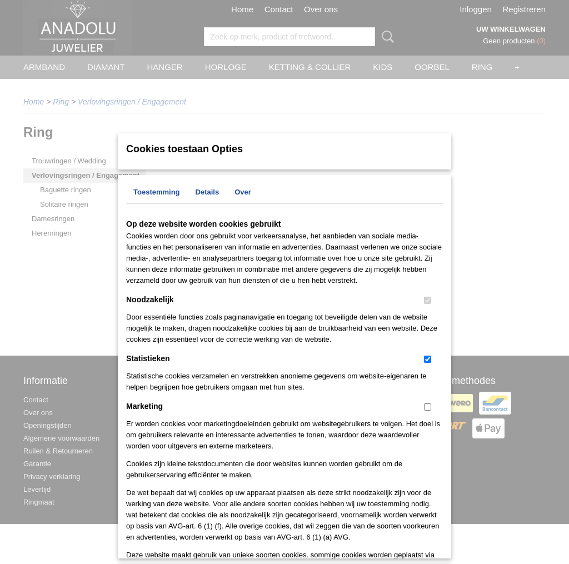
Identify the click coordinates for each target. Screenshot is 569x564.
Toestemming (156, 192)
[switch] (427, 300)
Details (207, 192)
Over (242, 192)
